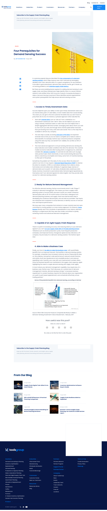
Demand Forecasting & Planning (14, 461)
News (55, 478)
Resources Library (34, 486)
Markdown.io (8, 487)
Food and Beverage (34, 470)
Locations (56, 491)
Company (82, 7)
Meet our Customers (35, 480)
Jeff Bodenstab (20, 59)
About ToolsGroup (59, 475)
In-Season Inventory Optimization (14, 496)
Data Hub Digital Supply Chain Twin (15, 475)
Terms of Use (82, 459)
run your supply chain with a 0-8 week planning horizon (62, 229)
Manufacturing (33, 464)
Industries (29, 7)
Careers (102, 3)
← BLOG (16, 46)
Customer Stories (34, 478)
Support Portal (58, 467)
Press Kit (56, 489)
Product (39, 7)
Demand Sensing (10, 468)
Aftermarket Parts (34, 461)
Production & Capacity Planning (14, 470)
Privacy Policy (81, 464)
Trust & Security (58, 485)
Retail (31, 468)
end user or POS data (63, 135)
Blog (88, 3)
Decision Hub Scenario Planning (14, 498)
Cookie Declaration (83, 461)
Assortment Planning (11, 480)
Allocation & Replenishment (13, 482)
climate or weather (49, 152)
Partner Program (58, 464)
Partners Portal (58, 469)
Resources (61, 7)
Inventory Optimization (11, 464)
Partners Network (59, 461)
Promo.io (7, 493)
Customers (50, 7)
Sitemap (80, 466)
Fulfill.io (7, 489)
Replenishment (9, 466)
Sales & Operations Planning (13, 473)
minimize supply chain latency (58, 86)
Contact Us (94, 3)
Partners (71, 7)
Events (55, 480)
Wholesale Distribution (35, 466)
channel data (45, 119)
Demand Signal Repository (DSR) (65, 163)
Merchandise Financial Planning (14, 477)
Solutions (19, 7)
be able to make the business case (56, 250)
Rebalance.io (9, 491)
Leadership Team (58, 482)
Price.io (7, 484)
